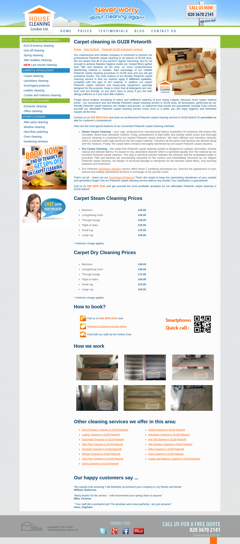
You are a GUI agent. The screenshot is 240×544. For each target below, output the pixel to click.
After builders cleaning (38, 60)
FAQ (127, 523)
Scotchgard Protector (121, 177)
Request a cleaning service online (106, 326)
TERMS (115, 523)
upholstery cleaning (109, 168)
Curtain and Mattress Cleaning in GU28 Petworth (174, 458)
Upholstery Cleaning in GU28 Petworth (168, 434)
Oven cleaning (33, 136)
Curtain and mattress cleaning (42, 95)
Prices (77, 49)
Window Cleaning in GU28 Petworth (101, 454)
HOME (66, 31)
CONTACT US (164, 31)
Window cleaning (34, 127)
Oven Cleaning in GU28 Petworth (166, 454)
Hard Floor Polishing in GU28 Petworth (102, 458)
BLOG (139, 31)
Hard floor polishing (36, 131)
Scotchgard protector (37, 85)
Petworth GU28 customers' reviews (122, 49)
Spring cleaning (33, 55)
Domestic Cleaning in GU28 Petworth (102, 449)
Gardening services (36, 141)
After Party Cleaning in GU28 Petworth (102, 444)
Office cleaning (33, 111)
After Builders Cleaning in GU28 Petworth (170, 444)
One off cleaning (34, 50)
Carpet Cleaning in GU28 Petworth (166, 429)
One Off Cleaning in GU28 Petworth (167, 439)
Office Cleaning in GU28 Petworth (166, 449)
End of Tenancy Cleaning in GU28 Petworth (105, 429)
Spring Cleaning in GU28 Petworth (100, 463)
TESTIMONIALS (113, 31)
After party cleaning (36, 122)
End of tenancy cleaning (39, 45)
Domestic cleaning (35, 106)
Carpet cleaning (33, 76)
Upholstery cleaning (36, 80)
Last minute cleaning (40, 64)
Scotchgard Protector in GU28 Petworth (103, 439)
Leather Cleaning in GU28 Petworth (101, 434)
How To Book (91, 49)
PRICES (85, 31)
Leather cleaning (34, 90)
